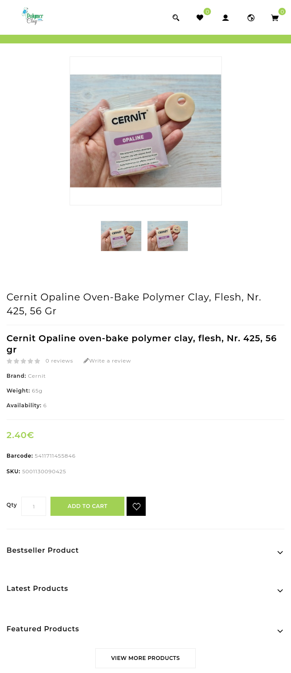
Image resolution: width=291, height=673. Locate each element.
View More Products (145, 658)
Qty (12, 504)
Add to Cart (87, 506)
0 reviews (59, 360)
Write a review (107, 360)
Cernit (37, 376)
